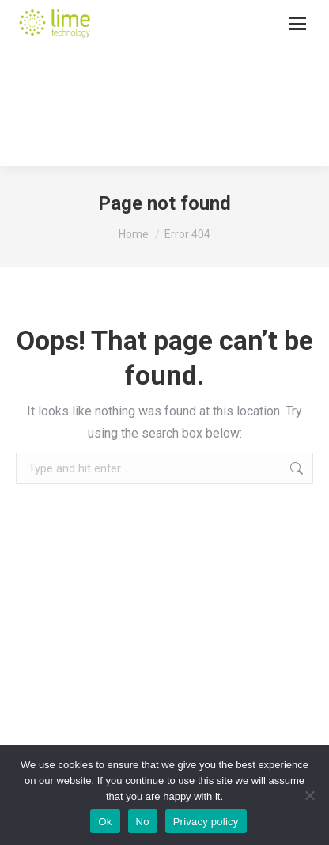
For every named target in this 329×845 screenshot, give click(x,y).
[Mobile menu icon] (297, 24)
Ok (105, 822)
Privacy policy (206, 822)
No (142, 822)
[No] (309, 795)
